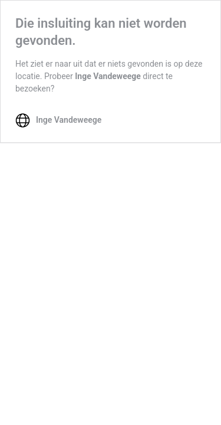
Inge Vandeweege (108, 76)
